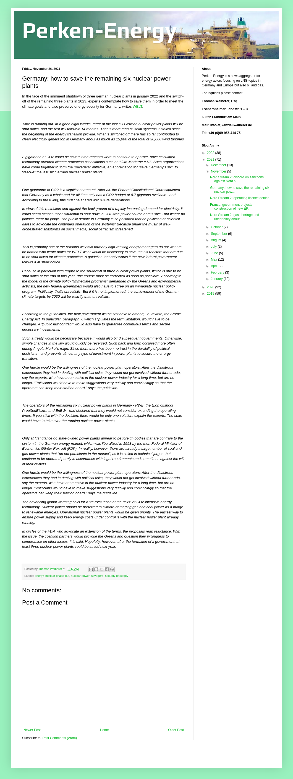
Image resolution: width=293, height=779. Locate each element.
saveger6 (97, 575)
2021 (211, 159)
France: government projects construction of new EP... (231, 206)
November (219, 171)
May (214, 259)
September (219, 234)
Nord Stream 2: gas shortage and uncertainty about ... (234, 217)
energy (39, 575)
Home (104, 730)
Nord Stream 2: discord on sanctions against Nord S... (237, 179)
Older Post (176, 730)
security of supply (116, 575)
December (219, 165)
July (214, 246)
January (217, 279)
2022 (211, 153)
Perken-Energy (99, 30)
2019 (211, 293)
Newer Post (32, 730)
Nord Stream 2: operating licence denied (240, 198)
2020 (211, 287)
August (216, 240)
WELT (137, 106)
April (214, 266)
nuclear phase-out (57, 575)
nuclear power (80, 575)
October (217, 227)
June (215, 253)
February (218, 272)
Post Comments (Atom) (59, 738)
